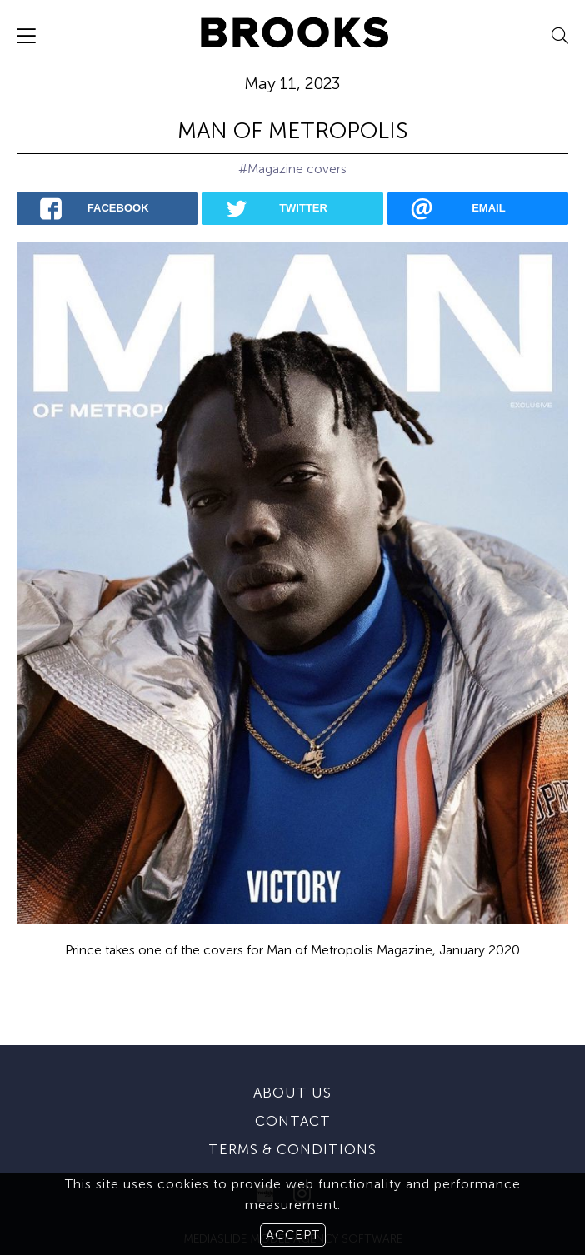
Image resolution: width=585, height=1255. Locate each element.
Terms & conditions (292, 1121)
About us (292, 1064)
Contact (293, 1092)
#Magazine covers (292, 169)
